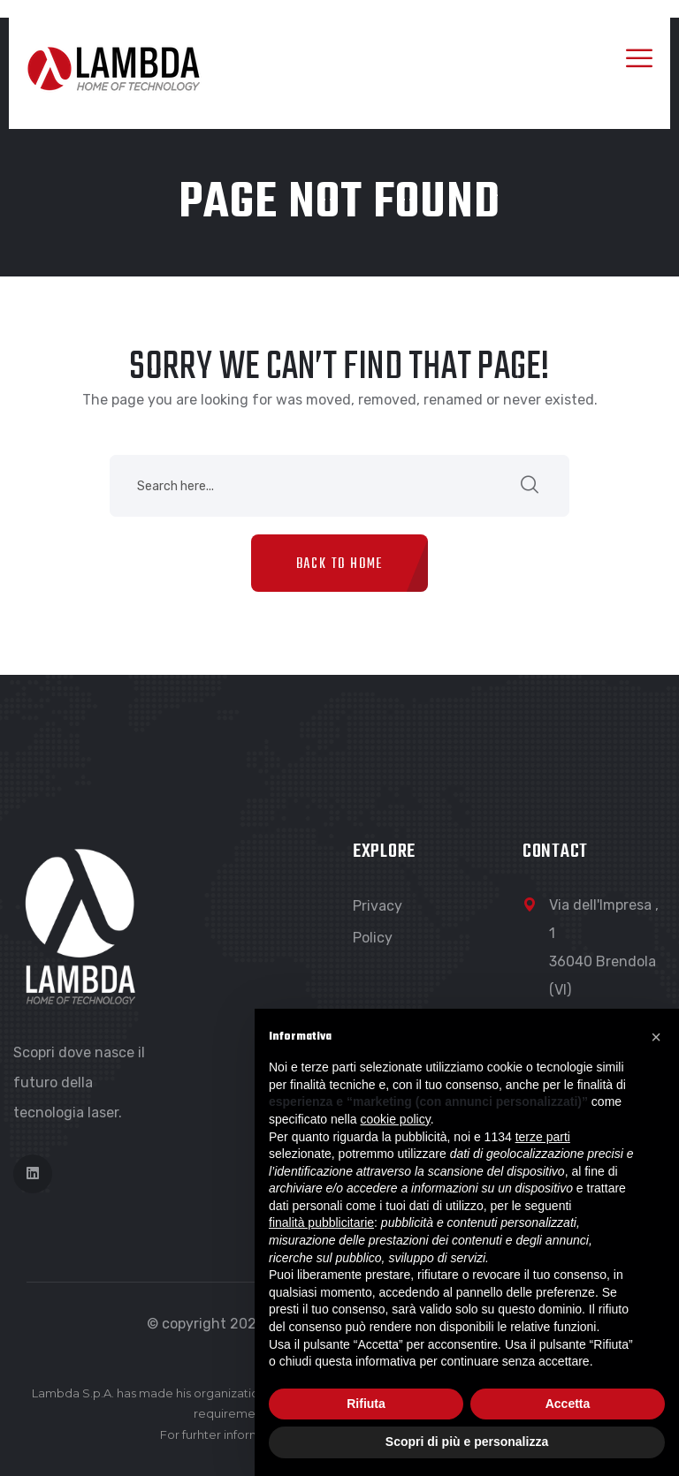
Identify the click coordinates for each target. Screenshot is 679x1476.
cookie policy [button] (396, 1119)
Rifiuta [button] (366, 1404)
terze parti (542, 1137)
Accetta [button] (568, 1404)
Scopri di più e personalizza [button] (466, 1441)
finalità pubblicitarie (321, 1222)
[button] (656, 1037)
